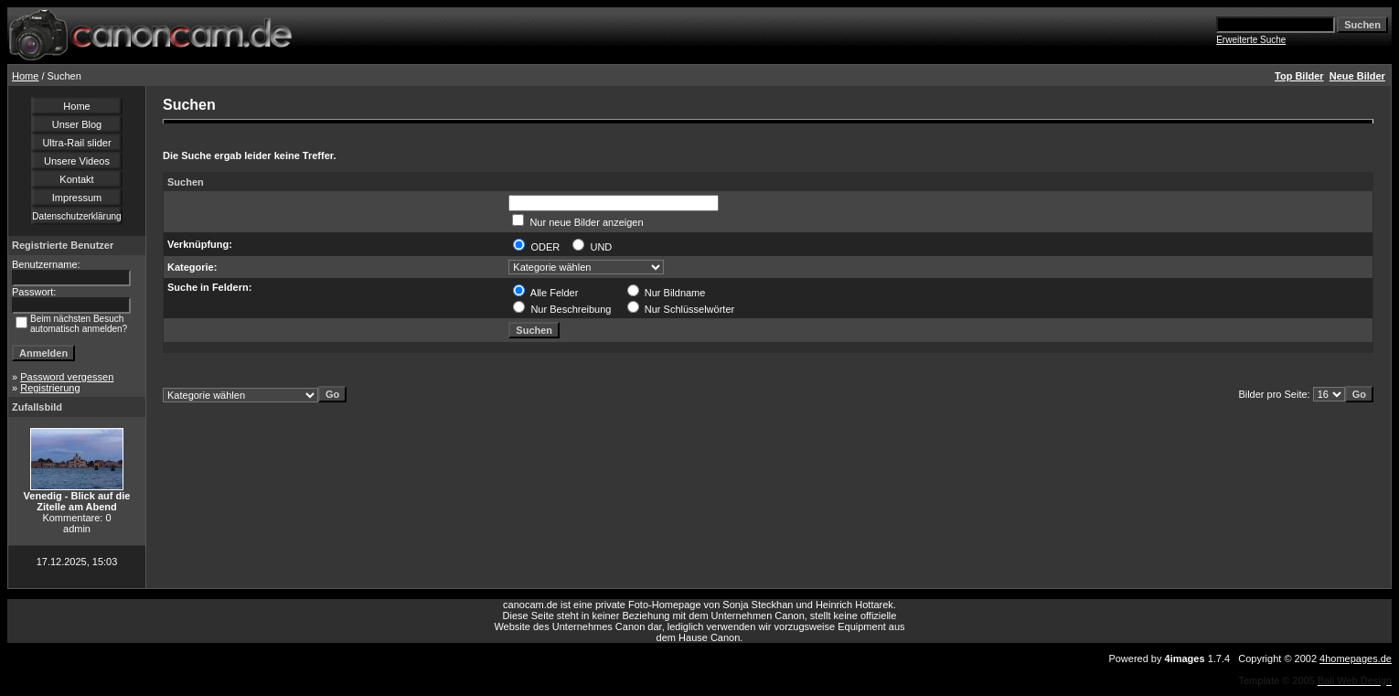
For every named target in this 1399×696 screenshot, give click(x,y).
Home (25, 75)
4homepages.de (1355, 658)
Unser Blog (76, 124)
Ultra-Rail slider (76, 142)
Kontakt (76, 179)
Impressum (76, 197)
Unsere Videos (77, 160)
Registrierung (50, 387)
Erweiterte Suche (1251, 40)
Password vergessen (66, 376)
